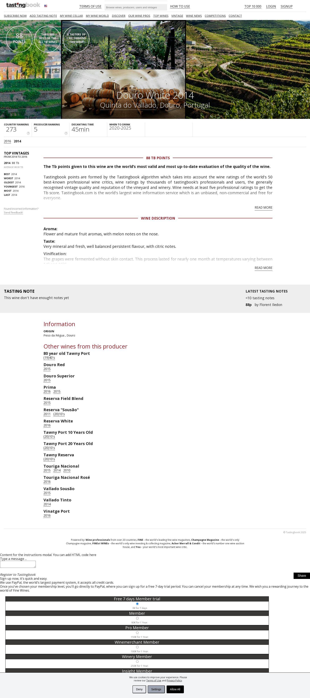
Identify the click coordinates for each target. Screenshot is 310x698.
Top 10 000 (252, 6)
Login (271, 6)
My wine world (97, 16)
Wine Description (158, 218)
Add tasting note (43, 16)
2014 (17, 141)
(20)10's (59, 414)
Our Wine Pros (139, 16)
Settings (156, 689)
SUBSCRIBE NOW (15, 16)
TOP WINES (160, 16)
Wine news (194, 16)
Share (302, 577)
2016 (7, 141)
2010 (66, 470)
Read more (263, 207)
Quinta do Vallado (128, 105)
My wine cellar (71, 16)
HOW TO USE (180, 6)
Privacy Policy (174, 680)
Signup (287, 6)
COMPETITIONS (215, 16)
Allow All (175, 689)
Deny (139, 689)
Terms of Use (153, 680)
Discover (118, 16)
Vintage (177, 16)
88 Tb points (158, 157)
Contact (235, 16)
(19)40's (49, 357)
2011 (47, 414)
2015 (47, 369)
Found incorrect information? (21, 210)
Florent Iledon (271, 304)
